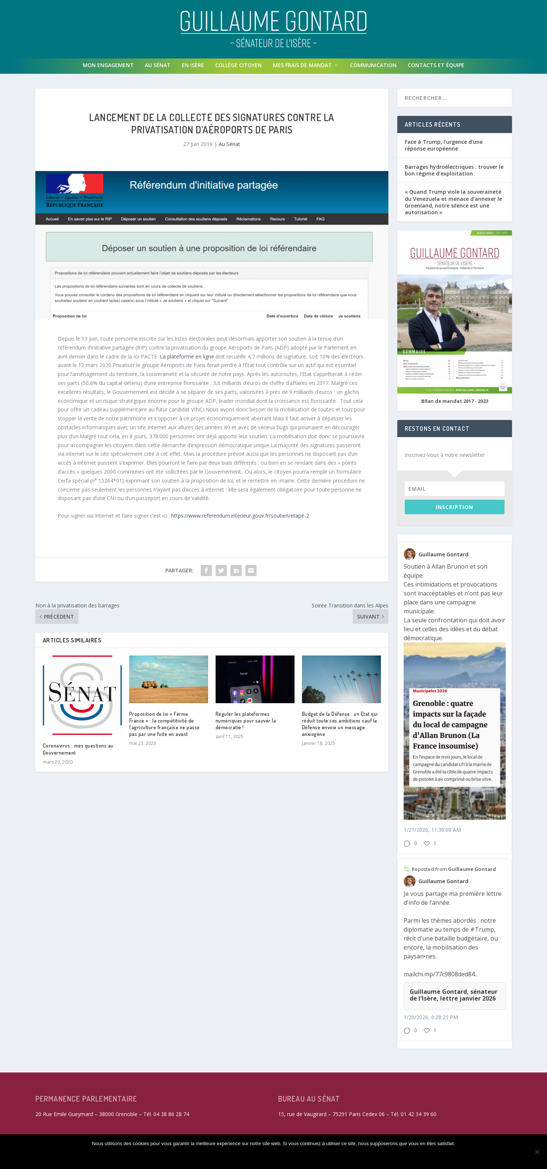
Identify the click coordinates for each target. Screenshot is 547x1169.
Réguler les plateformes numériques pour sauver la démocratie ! (246, 723)
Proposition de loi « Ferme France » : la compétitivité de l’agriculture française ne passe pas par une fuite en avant (164, 727)
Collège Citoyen (238, 68)
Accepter (168, 1157)
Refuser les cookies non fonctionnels (248, 1157)
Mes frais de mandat (302, 68)
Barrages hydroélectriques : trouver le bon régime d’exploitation (454, 173)
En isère (193, 68)
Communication (373, 68)
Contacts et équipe (436, 68)
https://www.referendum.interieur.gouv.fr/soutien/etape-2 (240, 518)
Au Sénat (158, 68)
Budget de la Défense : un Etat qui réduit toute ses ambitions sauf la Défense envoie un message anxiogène (340, 727)
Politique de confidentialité (356, 1157)
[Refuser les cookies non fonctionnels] (536, 1152)
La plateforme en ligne (187, 359)
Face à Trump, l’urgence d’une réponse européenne (444, 148)
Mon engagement (108, 68)
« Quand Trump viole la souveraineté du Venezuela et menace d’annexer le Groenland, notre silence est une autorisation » (453, 205)
